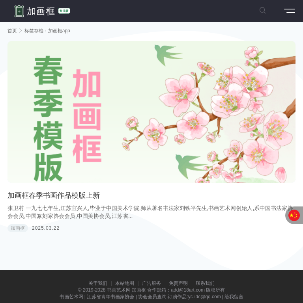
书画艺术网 (119, 290)
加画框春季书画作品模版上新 (53, 195)
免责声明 (178, 283)
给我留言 (233, 296)
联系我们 (205, 283)
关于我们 (97, 283)
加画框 (18, 228)
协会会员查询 (152, 296)
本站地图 (124, 283)
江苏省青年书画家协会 (110, 296)
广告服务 (151, 283)
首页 (12, 30)
